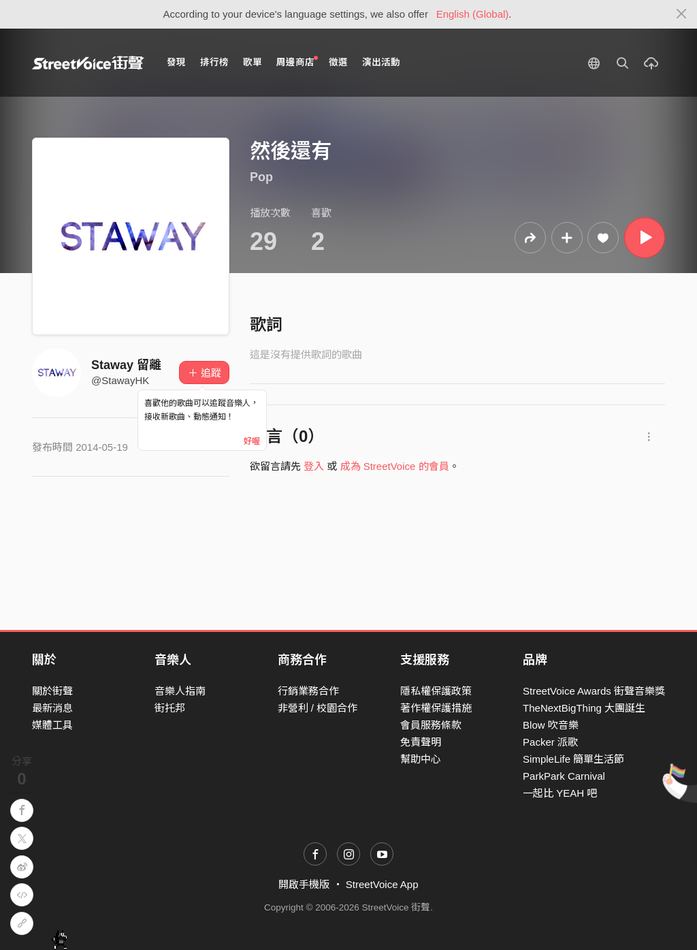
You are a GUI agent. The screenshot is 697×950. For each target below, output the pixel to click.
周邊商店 (297, 61)
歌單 (252, 62)
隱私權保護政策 (436, 691)
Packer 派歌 (550, 742)
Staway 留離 (126, 365)
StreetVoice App (382, 884)
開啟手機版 (303, 884)
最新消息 (52, 708)
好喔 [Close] (252, 441)
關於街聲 (52, 691)
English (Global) (472, 14)
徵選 (338, 62)
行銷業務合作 (308, 691)
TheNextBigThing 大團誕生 (584, 708)
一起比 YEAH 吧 (560, 793)
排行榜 (214, 62)
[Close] (681, 14)
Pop (261, 177)
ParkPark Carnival (564, 776)
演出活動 (381, 62)
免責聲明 (420, 742)
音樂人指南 (180, 691)
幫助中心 (420, 759)
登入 (314, 466)
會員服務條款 (430, 725)
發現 (176, 62)
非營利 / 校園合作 (318, 708)
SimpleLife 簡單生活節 (573, 759)
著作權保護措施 (436, 708)
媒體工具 (52, 725)
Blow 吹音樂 (551, 725)
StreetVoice (88, 62)
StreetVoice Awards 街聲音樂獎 (594, 691)
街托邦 (170, 708)
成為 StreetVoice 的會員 (394, 466)
